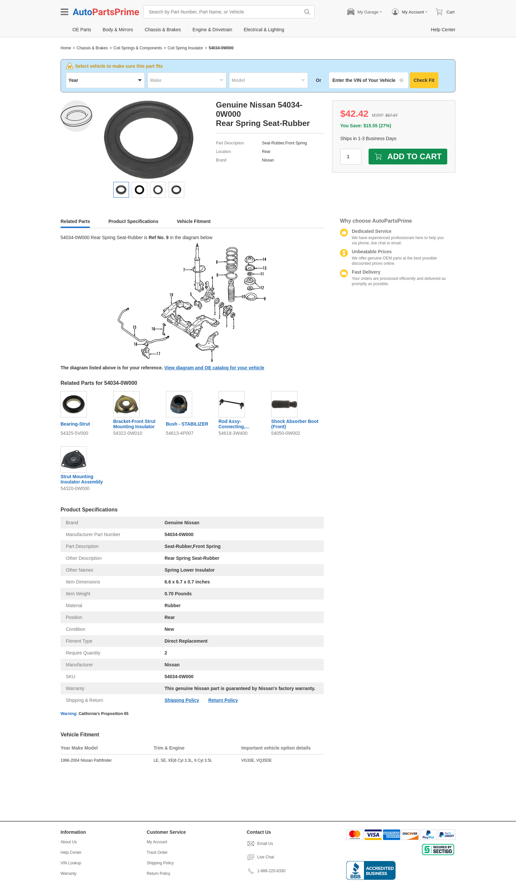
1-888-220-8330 (266, 871)
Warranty (68, 873)
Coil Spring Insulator (185, 48)
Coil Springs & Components (138, 48)
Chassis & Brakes (92, 48)
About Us (69, 842)
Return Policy (223, 700)
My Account (157, 842)
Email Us (260, 844)
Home (66, 48)
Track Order (157, 852)
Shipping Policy (182, 700)
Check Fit (424, 80)
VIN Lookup (71, 863)
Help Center (71, 852)
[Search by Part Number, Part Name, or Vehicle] (223, 12)
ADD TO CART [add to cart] (408, 156)
